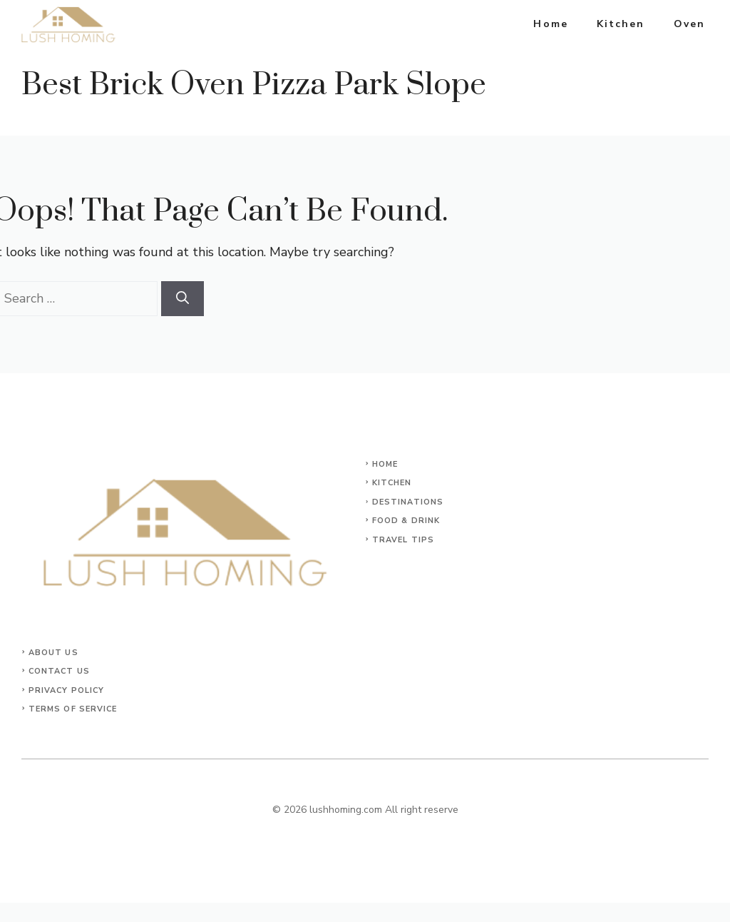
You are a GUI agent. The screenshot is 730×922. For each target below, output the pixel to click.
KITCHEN (392, 482)
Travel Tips (403, 540)
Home (550, 24)
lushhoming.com (345, 809)
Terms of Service (73, 709)
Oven (689, 24)
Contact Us (59, 671)
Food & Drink (406, 520)
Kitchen (621, 24)
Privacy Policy (66, 690)
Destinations (407, 502)
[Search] (182, 298)
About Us (53, 652)
